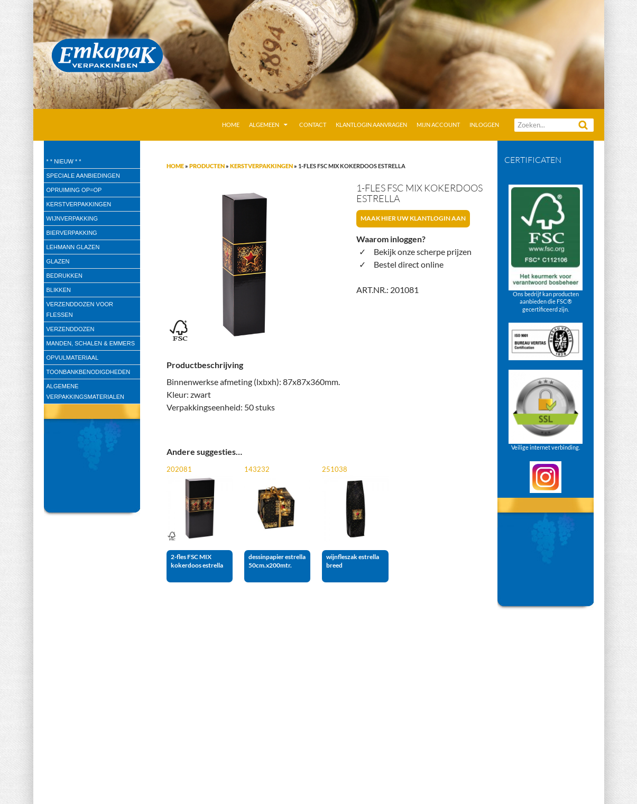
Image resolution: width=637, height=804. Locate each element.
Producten (207, 165)
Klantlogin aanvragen (371, 124)
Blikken (59, 290)
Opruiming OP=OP (74, 190)
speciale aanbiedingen (83, 175)
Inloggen (484, 124)
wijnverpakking (72, 218)
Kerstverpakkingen (261, 165)
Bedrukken (64, 275)
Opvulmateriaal (73, 357)
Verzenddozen (71, 329)
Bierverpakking (72, 233)
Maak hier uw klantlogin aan (413, 218)
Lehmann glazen (73, 247)
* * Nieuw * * (64, 161)
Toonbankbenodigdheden (89, 372)
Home (230, 124)
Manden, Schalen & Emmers (91, 343)
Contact (312, 124)
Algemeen (264, 124)
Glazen (58, 261)
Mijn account (438, 124)
